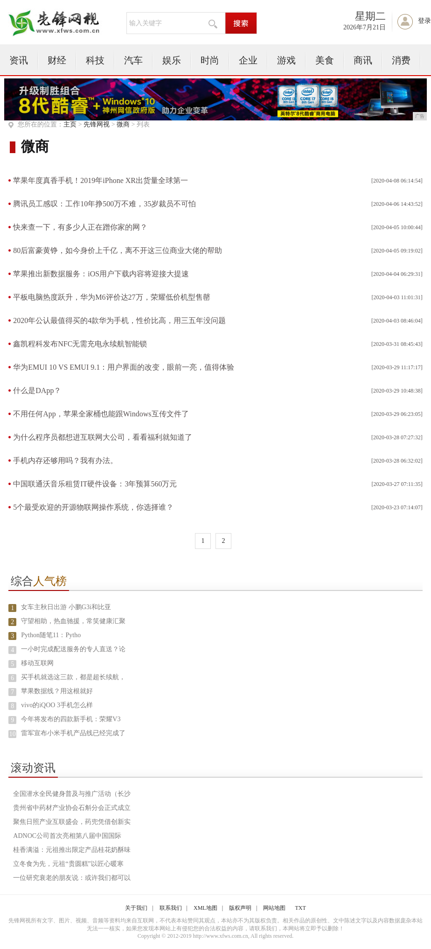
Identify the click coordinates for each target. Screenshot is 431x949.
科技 (95, 60)
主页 (69, 124)
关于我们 (136, 908)
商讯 (363, 60)
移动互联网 (37, 663)
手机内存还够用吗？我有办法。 (65, 460)
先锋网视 (96, 124)
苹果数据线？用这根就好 (57, 691)
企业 (248, 60)
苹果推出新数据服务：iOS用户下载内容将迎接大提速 (101, 274)
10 (12, 734)
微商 (123, 124)
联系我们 (171, 908)
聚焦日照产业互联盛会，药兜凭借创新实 (72, 821)
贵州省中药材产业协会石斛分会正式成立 (72, 807)
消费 (401, 60)
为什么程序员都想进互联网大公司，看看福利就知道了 (102, 437)
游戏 (286, 60)
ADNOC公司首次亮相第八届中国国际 (67, 835)
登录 (424, 20)
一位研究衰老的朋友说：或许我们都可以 (72, 877)
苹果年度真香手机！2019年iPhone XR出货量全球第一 (100, 180)
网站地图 (274, 908)
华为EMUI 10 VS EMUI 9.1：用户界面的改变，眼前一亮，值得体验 (123, 367)
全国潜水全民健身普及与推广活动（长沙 (72, 793)
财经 (57, 60)
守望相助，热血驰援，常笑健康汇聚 (73, 621)
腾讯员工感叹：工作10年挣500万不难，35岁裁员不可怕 (104, 204)
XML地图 (205, 908)
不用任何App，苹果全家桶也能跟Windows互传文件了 (100, 414)
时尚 (210, 60)
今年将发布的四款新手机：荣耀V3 (70, 719)
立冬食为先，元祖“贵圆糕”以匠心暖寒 (68, 863)
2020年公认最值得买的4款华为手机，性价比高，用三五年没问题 (119, 320)
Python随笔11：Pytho (51, 635)
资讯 (18, 60)
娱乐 (171, 60)
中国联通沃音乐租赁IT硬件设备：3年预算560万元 (95, 484)
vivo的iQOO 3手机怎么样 (57, 705)
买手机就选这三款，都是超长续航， (73, 677)
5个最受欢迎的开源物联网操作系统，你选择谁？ (93, 507)
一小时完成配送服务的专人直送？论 (73, 649)
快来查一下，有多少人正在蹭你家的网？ (80, 227)
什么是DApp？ (37, 390)
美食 (324, 60)
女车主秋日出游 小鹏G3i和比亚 (66, 607)
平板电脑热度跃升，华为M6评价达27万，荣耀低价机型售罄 (111, 297)
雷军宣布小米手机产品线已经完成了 (73, 733)
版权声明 (240, 908)
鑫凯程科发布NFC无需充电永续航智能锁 (80, 344)
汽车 (133, 60)
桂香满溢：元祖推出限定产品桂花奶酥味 (72, 849)
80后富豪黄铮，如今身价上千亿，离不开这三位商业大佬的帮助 (117, 250)
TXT (300, 908)
